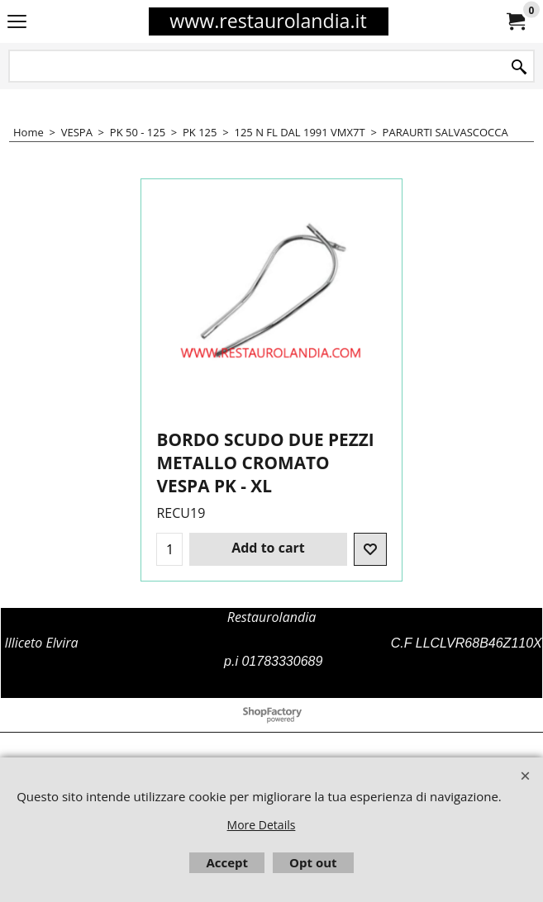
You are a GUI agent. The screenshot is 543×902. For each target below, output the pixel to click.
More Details (261, 825)
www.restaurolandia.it (267, 20)
